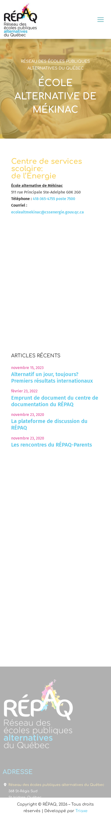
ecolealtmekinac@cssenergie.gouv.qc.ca (47, 212)
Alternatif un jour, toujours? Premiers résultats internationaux (52, 377)
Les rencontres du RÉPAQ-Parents (51, 444)
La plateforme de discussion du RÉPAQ (49, 424)
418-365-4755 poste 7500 (54, 198)
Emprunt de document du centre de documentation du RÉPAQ (54, 401)
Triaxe (81, 811)
